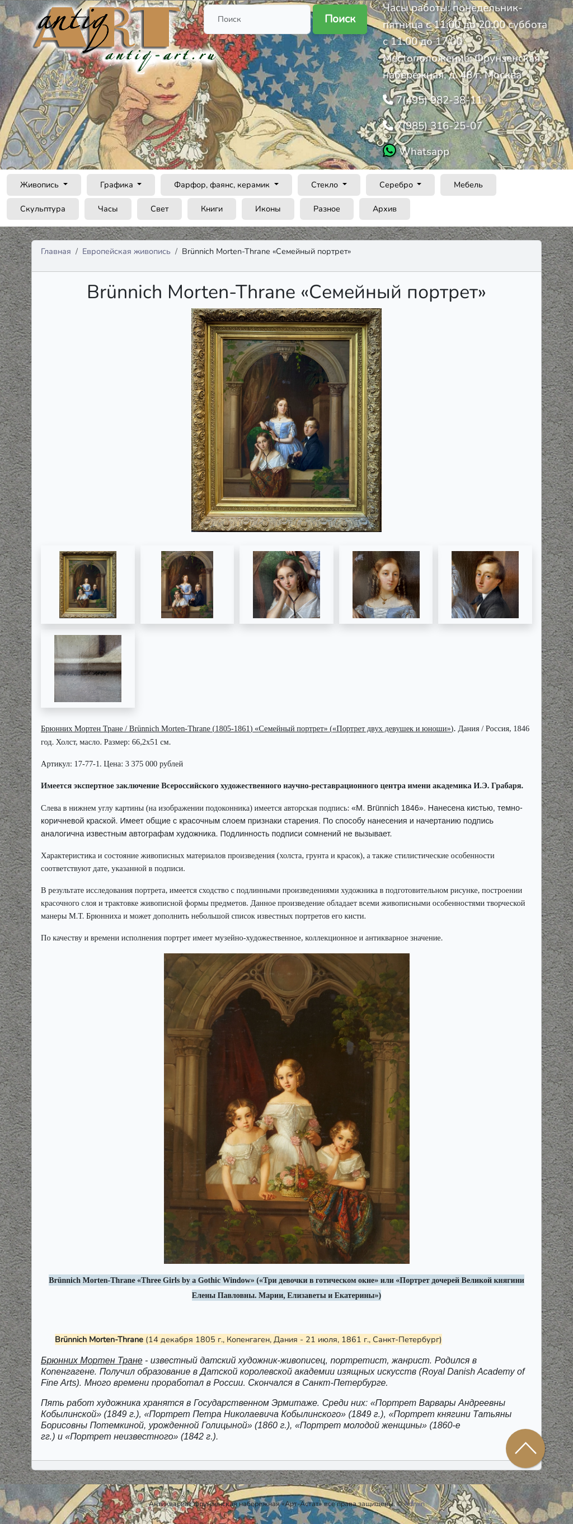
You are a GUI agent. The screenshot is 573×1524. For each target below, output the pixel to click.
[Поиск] (257, 19)
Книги (212, 208)
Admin (414, 1503)
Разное (326, 208)
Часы (108, 208)
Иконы (268, 208)
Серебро (397, 184)
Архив (385, 208)
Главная (56, 251)
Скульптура (42, 208)
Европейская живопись (126, 251)
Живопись (40, 184)
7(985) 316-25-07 (437, 126)
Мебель (468, 184)
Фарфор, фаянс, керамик (223, 184)
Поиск (340, 19)
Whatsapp (422, 151)
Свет (159, 208)
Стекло (325, 184)
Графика (117, 184)
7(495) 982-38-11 (437, 100)
